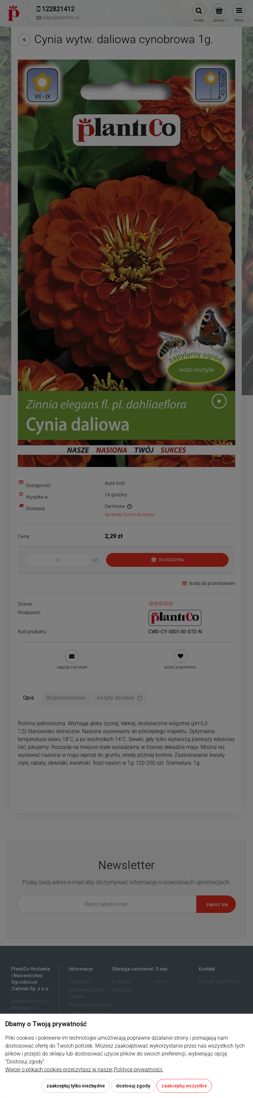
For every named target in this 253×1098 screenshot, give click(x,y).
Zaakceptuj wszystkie (184, 1085)
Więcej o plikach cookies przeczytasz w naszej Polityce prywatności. (84, 1069)
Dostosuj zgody (133, 1085)
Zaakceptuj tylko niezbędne (75, 1085)
